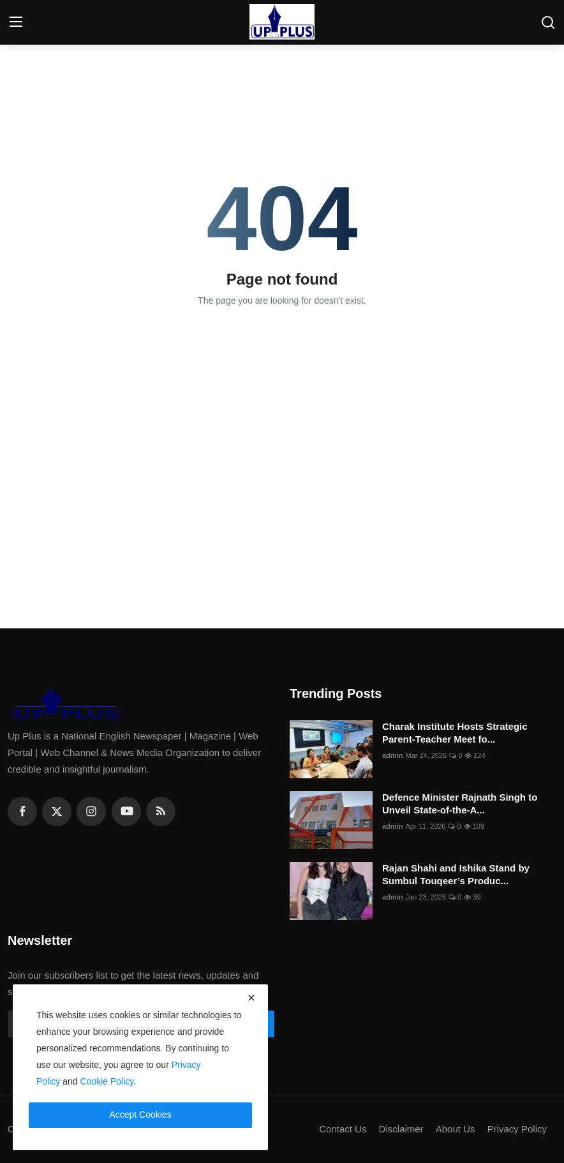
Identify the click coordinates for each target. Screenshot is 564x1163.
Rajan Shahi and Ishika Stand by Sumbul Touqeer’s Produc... (456, 874)
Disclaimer (401, 1128)
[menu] (16, 22)
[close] (251, 998)
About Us (455, 1128)
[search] (548, 22)
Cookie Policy (107, 1081)
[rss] (160, 811)
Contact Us (342, 1128)
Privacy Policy (517, 1128)
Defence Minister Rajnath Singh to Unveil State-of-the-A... (459, 803)
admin (392, 755)
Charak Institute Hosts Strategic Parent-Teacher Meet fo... (455, 732)
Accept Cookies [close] (140, 1114)
